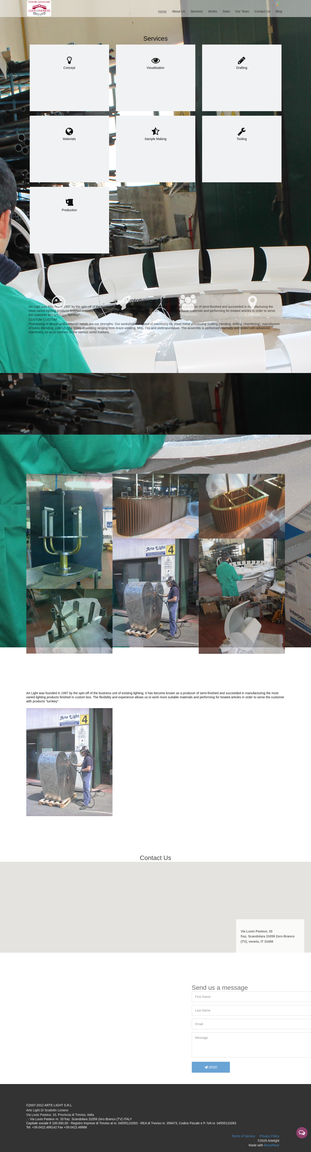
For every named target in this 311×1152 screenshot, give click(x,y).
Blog (279, 11)
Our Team (242, 11)
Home (162, 11)
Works (212, 11)
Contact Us (262, 11)
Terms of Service (243, 1136)
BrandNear (271, 1145)
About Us (178, 11)
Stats (226, 11)
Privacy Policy (269, 1136)
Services (197, 11)
